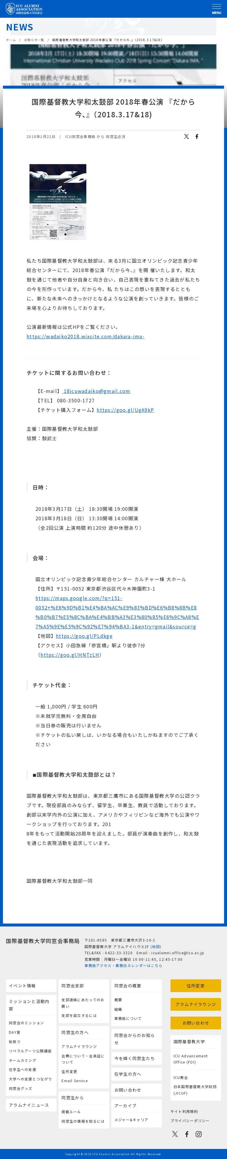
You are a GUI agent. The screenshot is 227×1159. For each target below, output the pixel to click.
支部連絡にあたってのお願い (82, 1003)
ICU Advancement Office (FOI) (191, 1059)
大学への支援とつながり (30, 1078)
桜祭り (15, 1041)
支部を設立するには (79, 1015)
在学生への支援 (22, 1069)
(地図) (155, 946)
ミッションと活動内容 (29, 1005)
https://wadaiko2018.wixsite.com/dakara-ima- (86, 336)
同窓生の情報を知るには (83, 1121)
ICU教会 (181, 1077)
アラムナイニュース (29, 1105)
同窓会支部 (72, 986)
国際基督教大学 (189, 1041)
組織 (118, 1009)
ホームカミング (22, 1060)
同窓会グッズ (21, 1088)
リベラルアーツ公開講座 (30, 1050)
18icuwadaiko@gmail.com (96, 390)
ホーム (11, 40)
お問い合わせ (128, 1090)
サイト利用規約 (184, 1111)
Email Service (74, 1080)
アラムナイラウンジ (79, 1046)
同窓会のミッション (26, 1022)
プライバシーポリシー (190, 1120)
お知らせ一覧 (34, 40)
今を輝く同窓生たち (134, 1058)
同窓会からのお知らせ (134, 1039)
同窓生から (72, 1098)
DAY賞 (14, 1032)
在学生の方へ (128, 1074)
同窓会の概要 (128, 986)
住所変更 (69, 1071)
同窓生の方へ (75, 1032)
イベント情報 (22, 986)
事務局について (128, 1018)
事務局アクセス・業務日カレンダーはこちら (124, 965)
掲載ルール (71, 1111)
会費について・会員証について (83, 1059)
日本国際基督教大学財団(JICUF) (195, 1089)
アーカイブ (125, 1105)
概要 (118, 999)
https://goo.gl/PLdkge (84, 635)
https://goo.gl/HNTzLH (69, 654)
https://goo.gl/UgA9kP (125, 409)
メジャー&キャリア (131, 1119)
